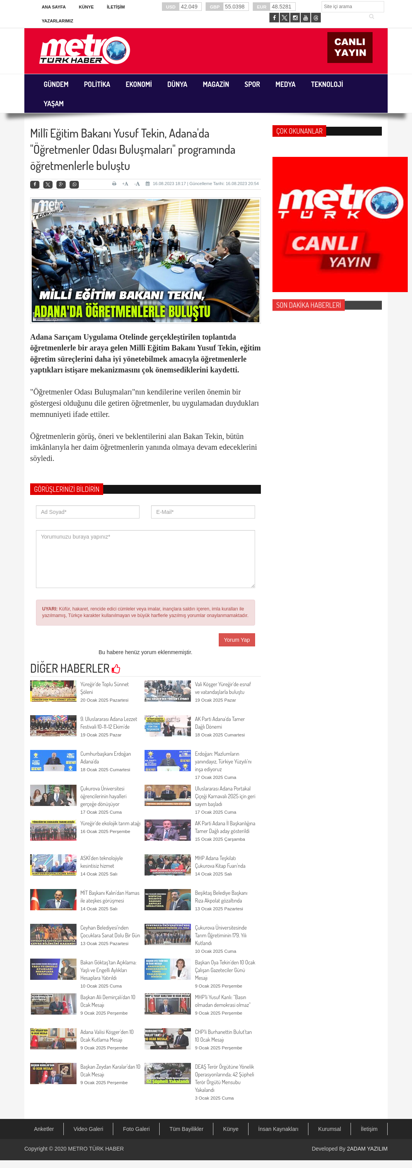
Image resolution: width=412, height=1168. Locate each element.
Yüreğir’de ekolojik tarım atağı (110, 823)
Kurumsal (329, 1129)
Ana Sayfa (54, 7)
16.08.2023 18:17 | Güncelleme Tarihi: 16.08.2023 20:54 (202, 183)
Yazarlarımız (57, 21)
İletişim (115, 7)
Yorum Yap (237, 640)
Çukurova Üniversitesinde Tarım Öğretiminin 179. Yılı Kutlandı (221, 935)
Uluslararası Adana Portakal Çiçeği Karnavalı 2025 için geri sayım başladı (225, 796)
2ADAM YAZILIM (367, 1149)
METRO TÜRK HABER (96, 1149)
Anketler (44, 1129)
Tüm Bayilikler (186, 1129)
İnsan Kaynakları (278, 1129)
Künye (86, 7)
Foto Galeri (136, 1129)
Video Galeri (88, 1129)
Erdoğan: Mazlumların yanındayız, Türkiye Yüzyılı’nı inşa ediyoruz (223, 761)
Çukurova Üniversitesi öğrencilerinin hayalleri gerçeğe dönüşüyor (103, 796)
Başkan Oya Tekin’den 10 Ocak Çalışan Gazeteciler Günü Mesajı (225, 970)
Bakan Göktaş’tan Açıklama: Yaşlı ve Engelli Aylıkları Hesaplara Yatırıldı (108, 970)
